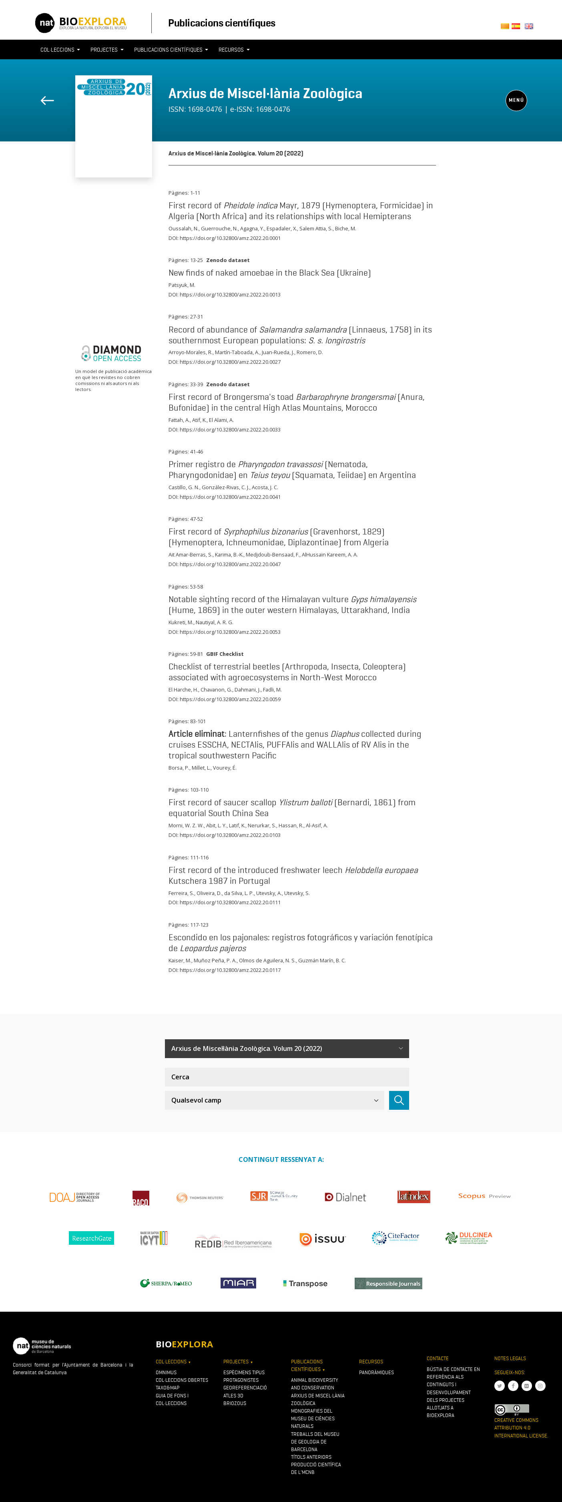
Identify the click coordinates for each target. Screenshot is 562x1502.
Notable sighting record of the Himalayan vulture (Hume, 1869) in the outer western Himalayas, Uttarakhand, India (292, 604)
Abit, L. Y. (216, 825)
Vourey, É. (225, 767)
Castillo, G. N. (184, 487)
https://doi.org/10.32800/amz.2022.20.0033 (230, 429)
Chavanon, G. (216, 689)
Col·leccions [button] (58, 49)
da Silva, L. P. (239, 893)
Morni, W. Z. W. (186, 825)
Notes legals (510, 1358)
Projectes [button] (104, 49)
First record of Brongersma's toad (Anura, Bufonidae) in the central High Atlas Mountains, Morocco (297, 402)
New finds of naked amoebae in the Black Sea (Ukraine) (270, 272)
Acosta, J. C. (265, 487)
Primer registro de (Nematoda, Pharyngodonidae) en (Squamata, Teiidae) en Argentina (292, 469)
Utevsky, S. (297, 893)
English (530, 28)
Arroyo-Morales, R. (191, 352)
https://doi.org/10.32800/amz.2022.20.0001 (230, 238)
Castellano (518, 28)
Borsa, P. (179, 767)
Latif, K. (237, 825)
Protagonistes (241, 1380)
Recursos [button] (232, 49)
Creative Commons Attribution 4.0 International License (520, 1427)
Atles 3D (233, 1396)
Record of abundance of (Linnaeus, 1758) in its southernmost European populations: (300, 334)
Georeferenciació (245, 1388)
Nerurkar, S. (262, 825)
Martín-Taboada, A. (237, 352)
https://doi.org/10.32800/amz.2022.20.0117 (230, 970)
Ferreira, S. (181, 893)
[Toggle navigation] (512, 64)
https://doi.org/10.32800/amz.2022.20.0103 (230, 835)
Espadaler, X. (282, 228)
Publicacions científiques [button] (169, 49)
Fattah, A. (179, 419)
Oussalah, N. (184, 228)
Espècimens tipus (244, 1372)
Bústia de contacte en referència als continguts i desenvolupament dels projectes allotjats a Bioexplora (453, 1392)
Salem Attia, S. (316, 228)
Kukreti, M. (181, 622)
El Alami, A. (221, 419)
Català (506, 28)
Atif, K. (199, 419)
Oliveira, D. (209, 893)
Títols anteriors (311, 1457)
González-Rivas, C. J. (225, 487)
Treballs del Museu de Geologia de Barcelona (315, 1441)
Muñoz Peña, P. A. (215, 960)
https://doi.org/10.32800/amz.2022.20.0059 (230, 699)
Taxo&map (167, 1388)
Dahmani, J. (248, 689)
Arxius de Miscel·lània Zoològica (266, 93)
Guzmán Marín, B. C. (322, 960)
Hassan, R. (291, 825)
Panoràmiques (376, 1372)
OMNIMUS (166, 1372)
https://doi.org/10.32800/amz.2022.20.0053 (230, 631)
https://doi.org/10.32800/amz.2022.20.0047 (230, 564)
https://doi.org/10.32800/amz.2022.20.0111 (230, 902)
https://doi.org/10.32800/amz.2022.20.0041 (230, 496)
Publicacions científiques (221, 22)
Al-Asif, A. (317, 825)
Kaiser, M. (180, 960)
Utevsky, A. (269, 893)
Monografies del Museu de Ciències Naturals (313, 1418)
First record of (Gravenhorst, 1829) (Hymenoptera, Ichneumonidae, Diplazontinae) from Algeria (279, 536)
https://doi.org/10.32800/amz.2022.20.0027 (230, 361)
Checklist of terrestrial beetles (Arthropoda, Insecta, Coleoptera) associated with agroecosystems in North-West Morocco (287, 671)
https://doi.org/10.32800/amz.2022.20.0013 (230, 294)
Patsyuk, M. (182, 284)
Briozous (234, 1403)
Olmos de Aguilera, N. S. (267, 960)
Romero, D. (310, 352)
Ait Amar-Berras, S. (191, 554)
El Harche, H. (183, 689)
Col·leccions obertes (182, 1380)
